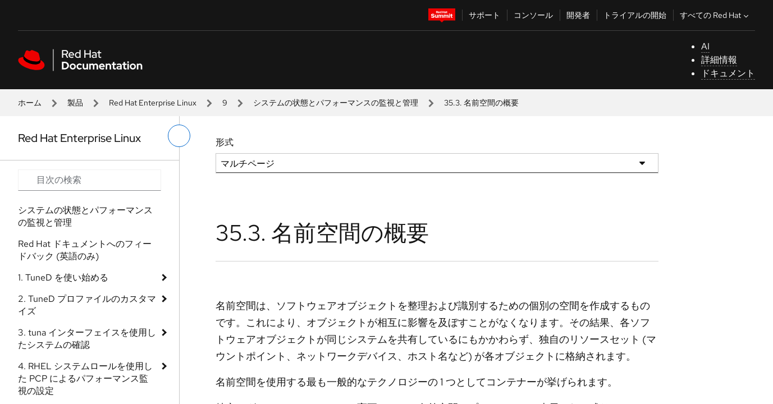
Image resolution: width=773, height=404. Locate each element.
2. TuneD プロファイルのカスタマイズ (87, 305)
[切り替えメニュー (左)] (179, 136)
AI (705, 46)
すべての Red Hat (715, 15)
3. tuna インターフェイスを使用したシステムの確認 (87, 339)
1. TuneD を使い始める (63, 277)
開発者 (578, 15)
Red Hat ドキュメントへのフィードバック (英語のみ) (85, 250)
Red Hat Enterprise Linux (152, 103)
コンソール (533, 15)
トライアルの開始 (634, 15)
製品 (75, 103)
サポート (484, 15)
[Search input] (89, 180)
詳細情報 (719, 60)
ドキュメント (728, 73)
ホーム (30, 103)
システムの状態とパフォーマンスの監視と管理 (335, 103)
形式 (225, 142)
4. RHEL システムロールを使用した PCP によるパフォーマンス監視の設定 (85, 378)
